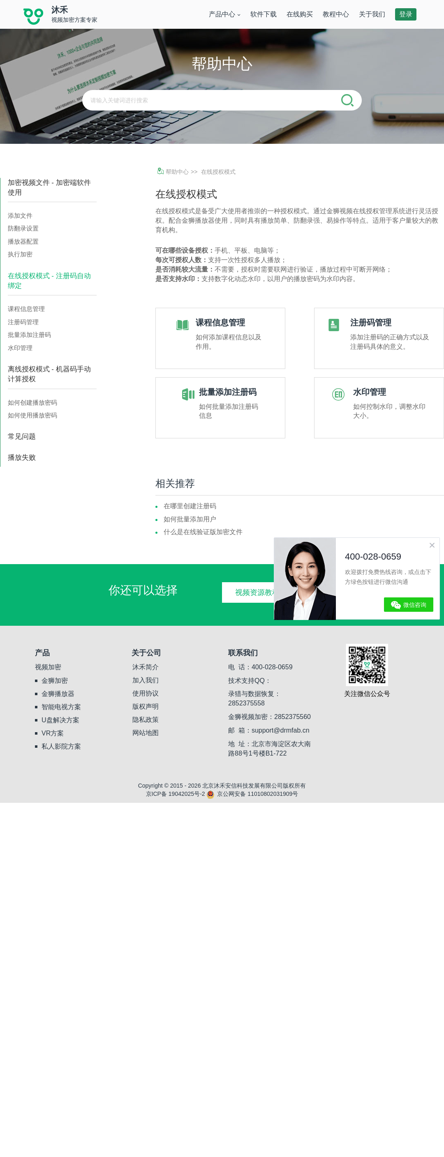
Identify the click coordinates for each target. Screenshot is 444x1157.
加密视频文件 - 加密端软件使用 (49, 187)
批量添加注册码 (29, 334)
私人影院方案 (61, 746)
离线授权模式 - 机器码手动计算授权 (49, 374)
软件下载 (263, 14)
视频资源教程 (257, 592)
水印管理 (20, 347)
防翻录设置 (23, 228)
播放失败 (22, 457)
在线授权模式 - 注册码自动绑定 (49, 281)
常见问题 (22, 436)
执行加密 (20, 254)
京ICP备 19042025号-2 (175, 794)
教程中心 (336, 14)
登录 (405, 14)
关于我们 (372, 14)
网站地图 (145, 732)
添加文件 (20, 215)
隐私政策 (145, 719)
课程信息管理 (26, 308)
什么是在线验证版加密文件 (203, 531)
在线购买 (300, 14)
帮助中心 (173, 171)
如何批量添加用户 (190, 519)
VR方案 (53, 733)
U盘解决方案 (60, 720)
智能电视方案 (61, 706)
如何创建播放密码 (32, 402)
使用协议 (145, 693)
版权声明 (145, 706)
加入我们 (145, 680)
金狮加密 (55, 680)
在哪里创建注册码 (190, 505)
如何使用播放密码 (32, 415)
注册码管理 (23, 321)
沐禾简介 (145, 667)
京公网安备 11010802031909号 (252, 794)
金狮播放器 (58, 693)
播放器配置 (23, 241)
